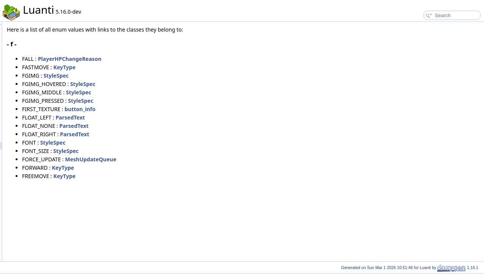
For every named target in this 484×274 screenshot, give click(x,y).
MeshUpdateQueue (186, 159)
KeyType (159, 67)
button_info (175, 109)
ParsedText (165, 117)
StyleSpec (151, 75)
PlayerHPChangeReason (165, 58)
